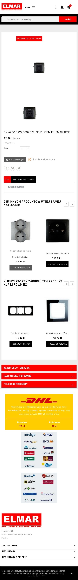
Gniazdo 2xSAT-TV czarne (57, 254)
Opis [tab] (7, 179)
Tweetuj (12, 168)
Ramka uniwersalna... (20, 333)
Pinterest (18, 168)
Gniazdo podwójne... (21, 257)
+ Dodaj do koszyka (20, 268)
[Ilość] (23, 149)
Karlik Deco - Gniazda (17, 368)
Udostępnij (6, 168)
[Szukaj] (39, 19)
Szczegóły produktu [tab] (24, 179)
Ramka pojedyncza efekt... (57, 333)
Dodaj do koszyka (15, 159)
